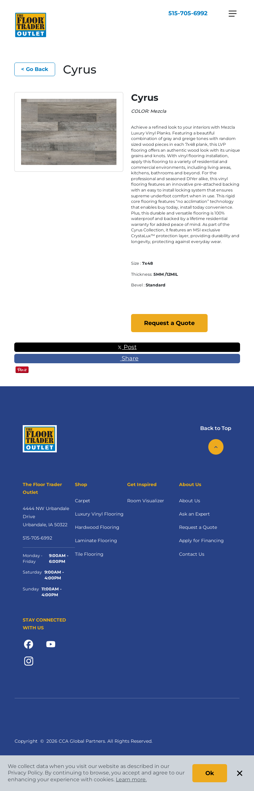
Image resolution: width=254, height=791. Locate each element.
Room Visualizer (145, 501)
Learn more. (131, 779)
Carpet (82, 501)
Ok (209, 773)
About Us (189, 501)
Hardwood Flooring (97, 527)
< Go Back (34, 69)
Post (127, 347)
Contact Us (191, 554)
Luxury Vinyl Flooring (99, 514)
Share (127, 358)
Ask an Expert (194, 514)
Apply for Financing (201, 540)
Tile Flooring (89, 554)
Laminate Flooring (96, 540)
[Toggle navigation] (232, 13)
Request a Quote (169, 323)
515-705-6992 (188, 13)
